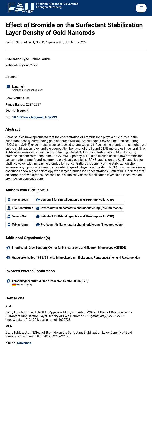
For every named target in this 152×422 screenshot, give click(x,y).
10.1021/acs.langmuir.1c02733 (34, 117)
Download (24, 343)
